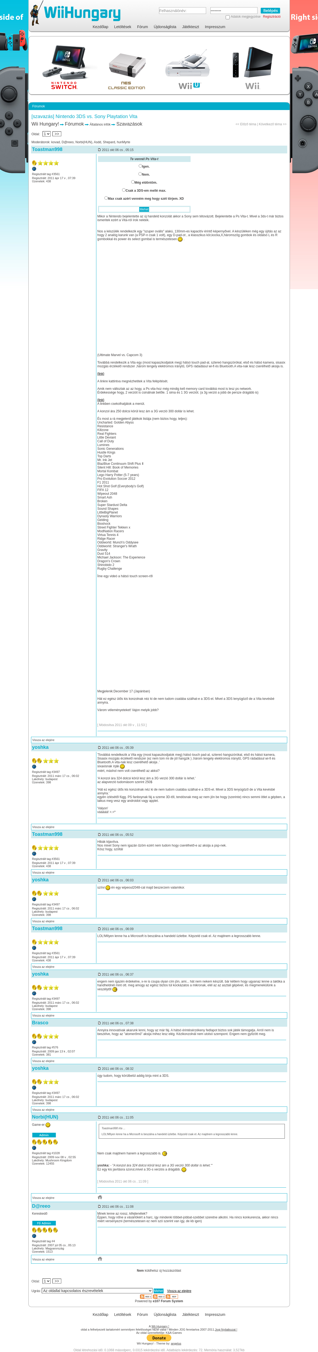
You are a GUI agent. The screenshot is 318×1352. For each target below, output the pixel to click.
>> (57, 134)
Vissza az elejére (43, 740)
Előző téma (248, 124)
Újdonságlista (165, 27)
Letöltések (122, 27)
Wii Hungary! (45, 124)
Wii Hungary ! (160, 1326)
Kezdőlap (100, 27)
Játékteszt (190, 27)
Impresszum (215, 27)
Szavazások (129, 124)
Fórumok (74, 124)
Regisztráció (272, 16)
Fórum (142, 27)
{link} (100, 374)
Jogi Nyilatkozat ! (226, 1329)
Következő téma (270, 124)
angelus (176, 1343)
